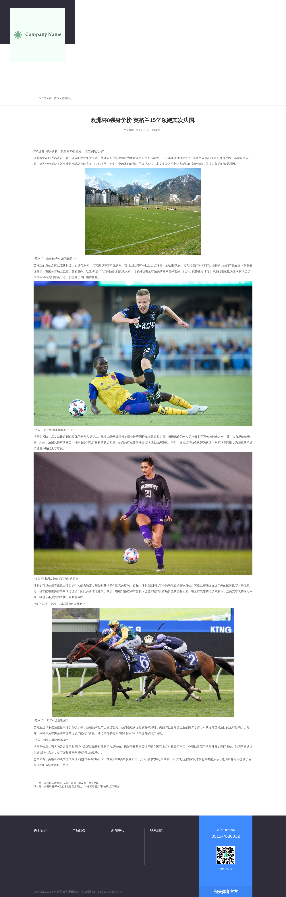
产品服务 (79, 830)
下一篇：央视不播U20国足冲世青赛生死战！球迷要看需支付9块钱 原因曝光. (77, 786)
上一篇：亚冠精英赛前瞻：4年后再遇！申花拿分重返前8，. (67, 783)
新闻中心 (67, 98)
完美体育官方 (114, 891)
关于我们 (40, 830)
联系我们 (156, 830)
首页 (56, 98)
